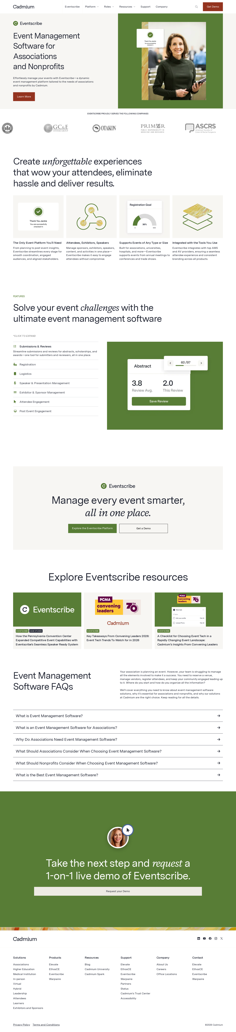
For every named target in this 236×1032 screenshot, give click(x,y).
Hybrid (17, 988)
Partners (126, 983)
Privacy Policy (21, 1024)
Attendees (19, 998)
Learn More (24, 96)
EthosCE (54, 969)
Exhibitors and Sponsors (28, 1008)
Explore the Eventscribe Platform (92, 528)
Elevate (53, 964)
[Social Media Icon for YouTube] (204, 939)
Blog (87, 964)
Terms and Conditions (46, 1024)
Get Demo (213, 6)
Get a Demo (143, 528)
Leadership (20, 993)
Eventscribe (56, 974)
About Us (162, 964)
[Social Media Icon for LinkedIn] (198, 939)
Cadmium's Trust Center (135, 993)
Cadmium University (97, 969)
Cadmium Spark (94, 974)
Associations (21, 964)
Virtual (17, 983)
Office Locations (167, 974)
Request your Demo (118, 891)
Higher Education (24, 969)
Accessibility (128, 998)
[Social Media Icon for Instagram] (216, 939)
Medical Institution (24, 974)
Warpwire (55, 979)
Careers (161, 969)
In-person (19, 979)
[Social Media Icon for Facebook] (210, 939)
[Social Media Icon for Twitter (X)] (221, 939)
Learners (18, 1003)
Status (124, 988)
